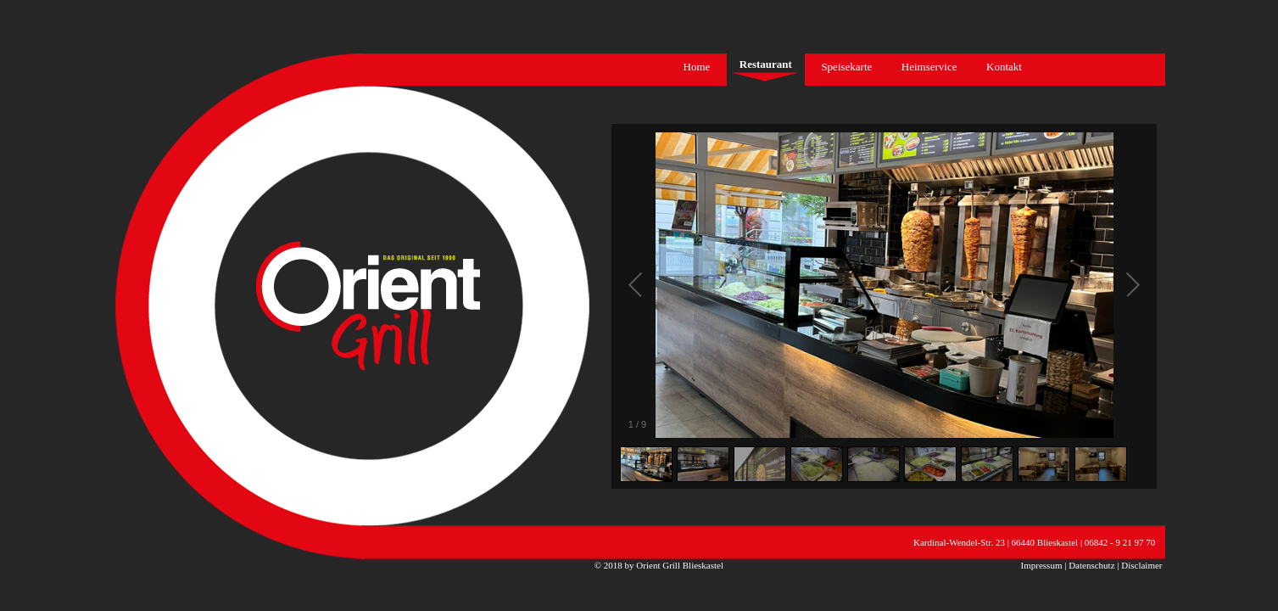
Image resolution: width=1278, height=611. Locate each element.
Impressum (1042, 565)
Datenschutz (1091, 565)
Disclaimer (1141, 565)
